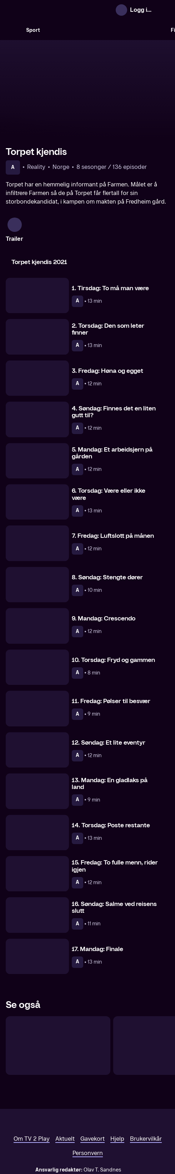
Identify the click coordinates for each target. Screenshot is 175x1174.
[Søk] (13, 30)
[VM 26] (105, 30)
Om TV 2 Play (32, 1099)
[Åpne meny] (162, 10)
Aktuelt (65, 1099)
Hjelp (117, 1099)
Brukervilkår (146, 1099)
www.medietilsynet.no (131, 1138)
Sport (33, 30)
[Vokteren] (58, 1006)
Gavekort (92, 1099)
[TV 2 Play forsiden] (59, 10)
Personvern (87, 1113)
